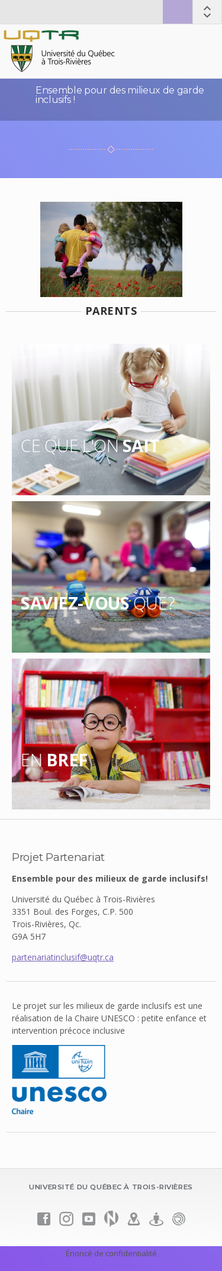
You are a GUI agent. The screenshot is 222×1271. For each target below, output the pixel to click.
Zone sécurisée (177, 12)
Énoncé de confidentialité (111, 1253)
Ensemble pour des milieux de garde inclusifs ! (120, 95)
